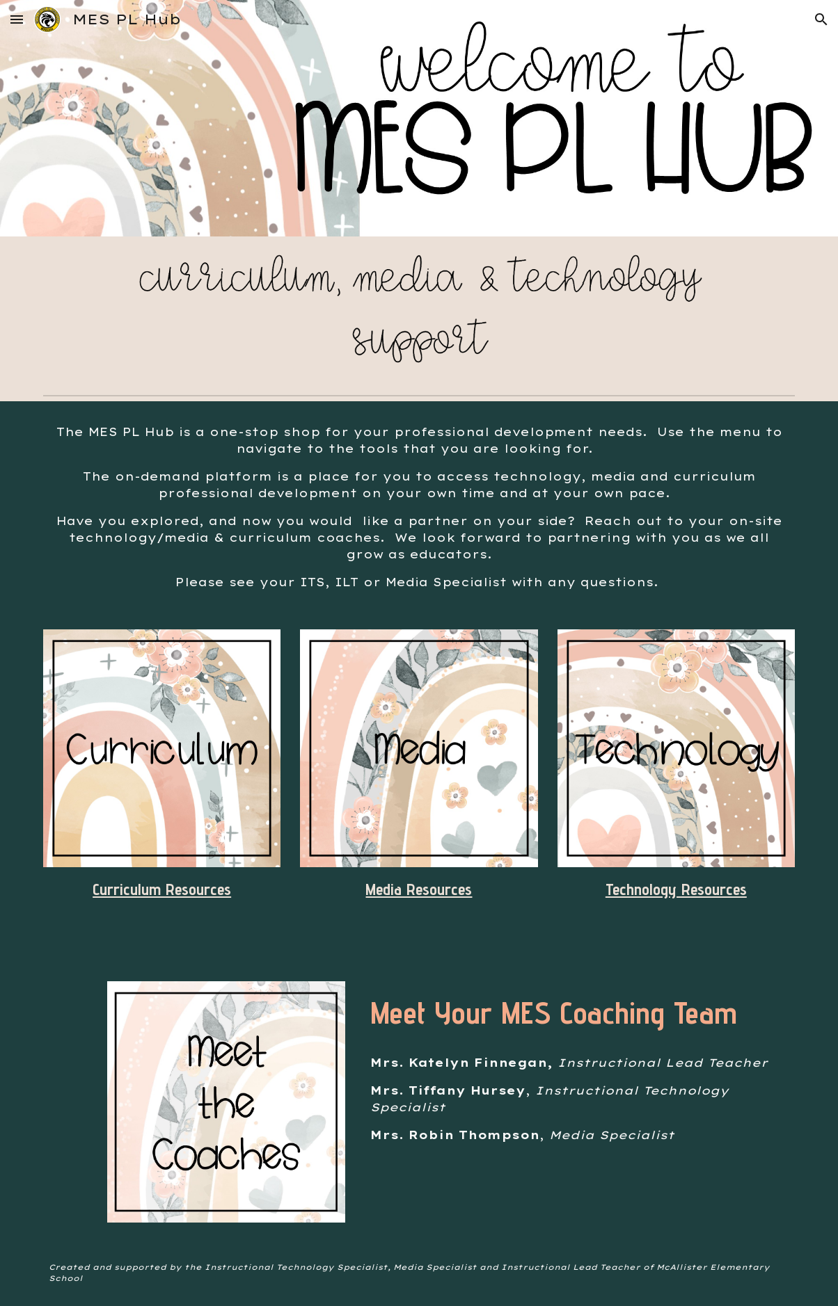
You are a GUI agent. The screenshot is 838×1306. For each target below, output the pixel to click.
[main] (419, 507)
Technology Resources (676, 889)
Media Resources (418, 889)
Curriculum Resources (162, 889)
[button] (16, 19)
